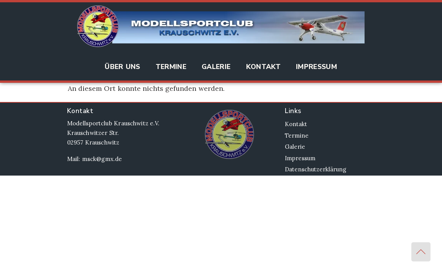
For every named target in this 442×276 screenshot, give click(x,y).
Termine (171, 66)
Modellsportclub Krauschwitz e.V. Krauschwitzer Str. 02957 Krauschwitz (113, 133)
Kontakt (263, 66)
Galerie (216, 66)
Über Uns (122, 66)
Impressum (316, 66)
